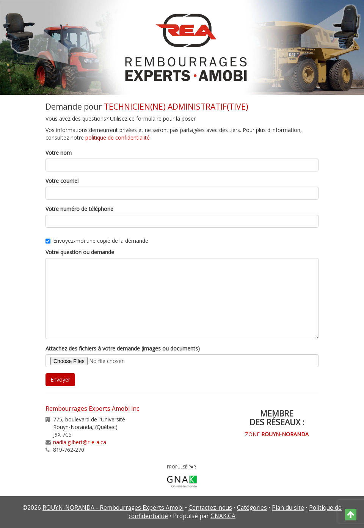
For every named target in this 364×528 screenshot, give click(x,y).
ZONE (277, 434)
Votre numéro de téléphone (79, 208)
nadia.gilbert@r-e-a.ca (79, 442)
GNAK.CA (222, 516)
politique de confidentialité (117, 137)
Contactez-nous (210, 508)
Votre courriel (62, 180)
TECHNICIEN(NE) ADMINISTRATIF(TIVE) (176, 106)
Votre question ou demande (80, 252)
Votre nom (59, 152)
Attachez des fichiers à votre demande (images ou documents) (123, 348)
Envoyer (60, 379)
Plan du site (288, 508)
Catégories (252, 508)
